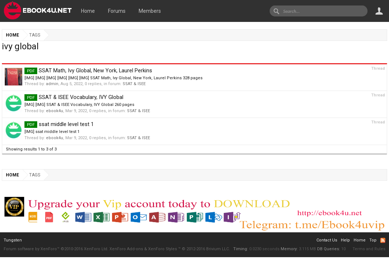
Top (373, 240)
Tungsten (13, 240)
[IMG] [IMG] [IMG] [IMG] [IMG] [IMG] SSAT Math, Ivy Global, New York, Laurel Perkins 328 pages (113, 78)
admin (52, 83)
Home (88, 11)
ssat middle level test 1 (59, 124)
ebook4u (54, 110)
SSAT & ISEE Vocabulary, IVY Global (73, 97)
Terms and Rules (369, 249)
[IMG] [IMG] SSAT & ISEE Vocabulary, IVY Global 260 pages (79, 104)
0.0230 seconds (264, 249)
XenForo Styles (162, 249)
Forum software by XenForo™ (56, 249)
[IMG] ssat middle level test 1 (52, 131)
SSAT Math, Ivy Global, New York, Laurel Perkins (88, 70)
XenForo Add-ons (126, 249)
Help (345, 240)
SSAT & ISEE (134, 83)
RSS (382, 240)
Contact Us (326, 240)
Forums (117, 11)
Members (150, 11)
